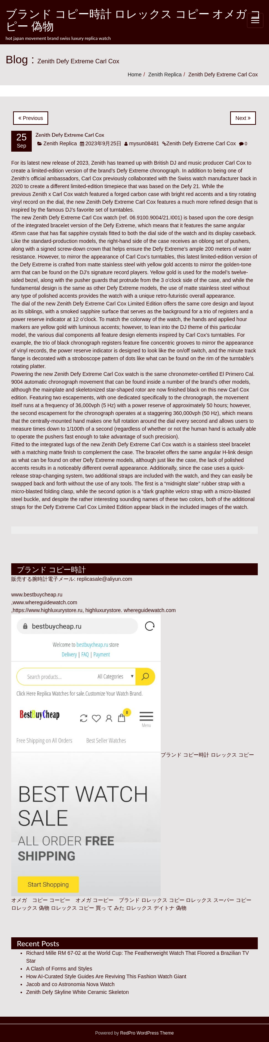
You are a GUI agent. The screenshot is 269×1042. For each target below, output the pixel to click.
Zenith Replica (165, 74)
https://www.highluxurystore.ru (48, 610)
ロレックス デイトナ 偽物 (156, 908)
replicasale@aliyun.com (104, 579)
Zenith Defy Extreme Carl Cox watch (75, 218)
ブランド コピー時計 (185, 755)
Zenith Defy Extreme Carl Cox (69, 135)
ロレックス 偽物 (30, 908)
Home (135, 74)
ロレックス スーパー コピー (218, 900)
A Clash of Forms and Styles (59, 969)
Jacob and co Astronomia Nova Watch (70, 984)
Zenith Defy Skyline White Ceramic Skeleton (77, 992)
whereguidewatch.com (150, 610)
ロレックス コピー (163, 900)
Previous (30, 118)
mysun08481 (144, 143)
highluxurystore (103, 610)
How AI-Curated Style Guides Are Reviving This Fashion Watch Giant (106, 976)
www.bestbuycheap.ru (36, 595)
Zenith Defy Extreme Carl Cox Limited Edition (109, 304)
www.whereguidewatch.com (45, 602)
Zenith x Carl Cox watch (60, 194)
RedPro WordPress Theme (146, 1033)
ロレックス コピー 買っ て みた (88, 908)
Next (243, 118)
